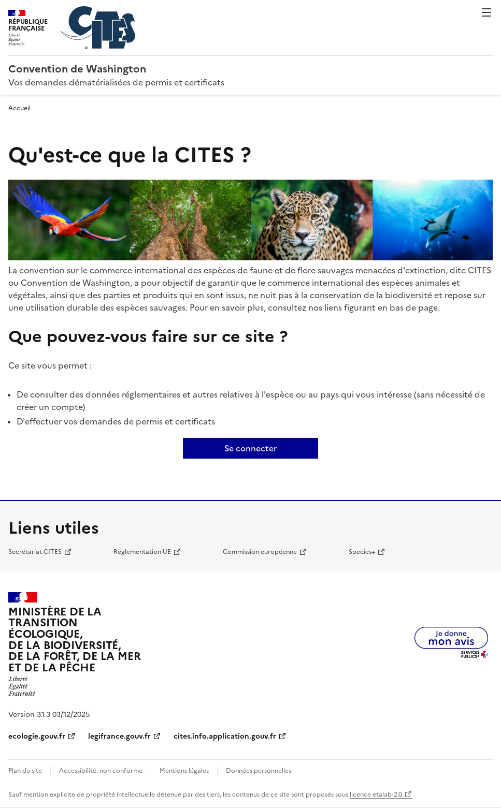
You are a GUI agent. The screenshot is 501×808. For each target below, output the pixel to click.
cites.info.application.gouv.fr (225, 736)
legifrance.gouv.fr (119, 736)
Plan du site (25, 770)
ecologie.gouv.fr (36, 736)
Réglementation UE (142, 551)
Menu (486, 12)
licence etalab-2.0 (376, 794)
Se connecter (250, 448)
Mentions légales (184, 770)
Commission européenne (260, 551)
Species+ (362, 551)
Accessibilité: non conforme (100, 770)
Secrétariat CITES (35, 551)
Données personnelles (258, 770)
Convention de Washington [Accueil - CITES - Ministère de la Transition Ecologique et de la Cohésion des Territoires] (77, 69)
